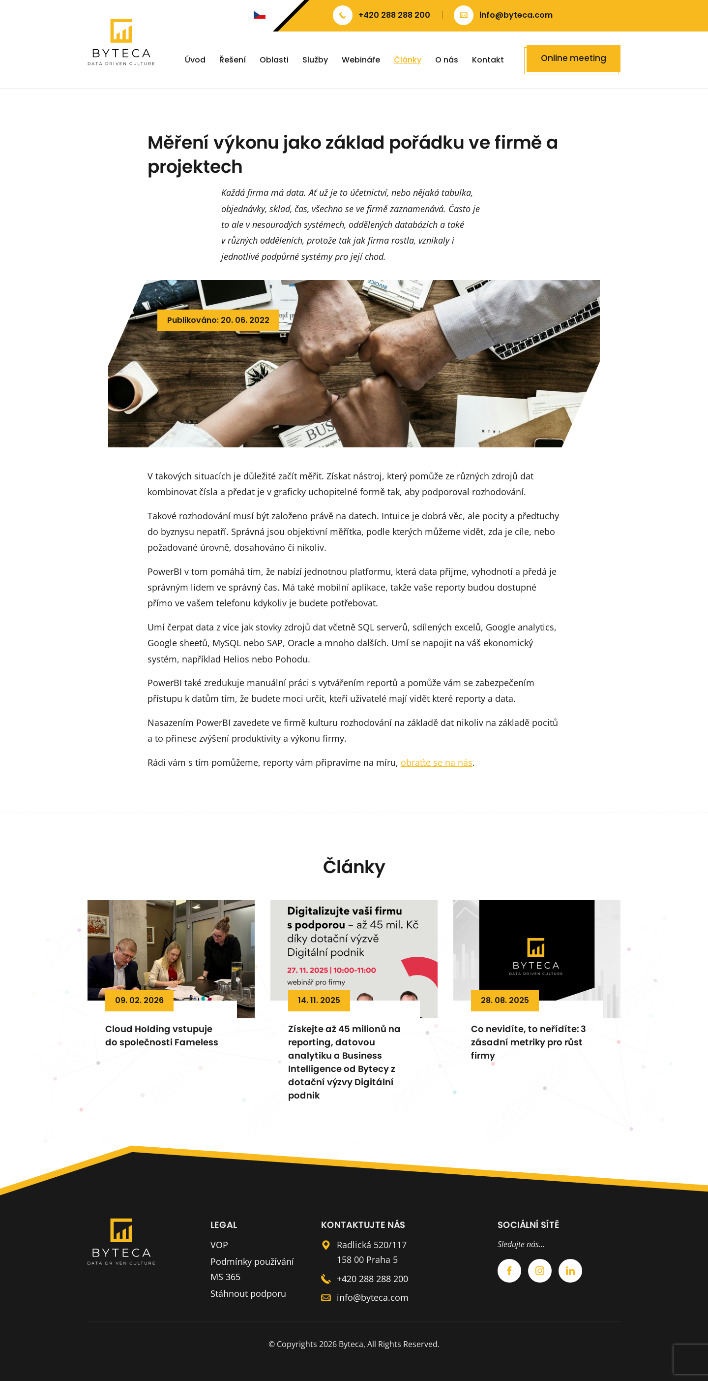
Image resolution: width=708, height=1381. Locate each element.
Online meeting (573, 58)
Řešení (232, 59)
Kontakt (488, 59)
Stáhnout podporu (248, 1293)
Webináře (361, 59)
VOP (219, 1245)
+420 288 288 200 (372, 1279)
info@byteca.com (373, 1297)
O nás (446, 59)
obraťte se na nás (436, 762)
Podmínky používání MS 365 (252, 1269)
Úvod (195, 59)
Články (407, 59)
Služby (315, 59)
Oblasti (274, 59)
